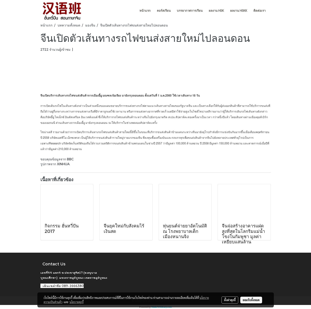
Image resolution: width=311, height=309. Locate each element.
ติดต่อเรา (259, 11)
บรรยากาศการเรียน (189, 11)
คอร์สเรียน (164, 11)
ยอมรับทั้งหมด (251, 300)
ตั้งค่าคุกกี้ (230, 300)
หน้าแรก (145, 11)
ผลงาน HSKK (238, 11)
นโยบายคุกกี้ (77, 302)
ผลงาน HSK (216, 11)
